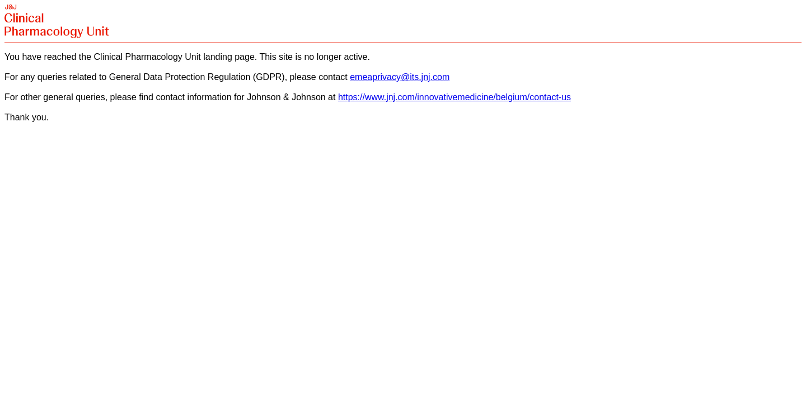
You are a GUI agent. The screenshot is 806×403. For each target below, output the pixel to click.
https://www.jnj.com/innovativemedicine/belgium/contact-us (454, 97)
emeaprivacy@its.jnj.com (399, 77)
